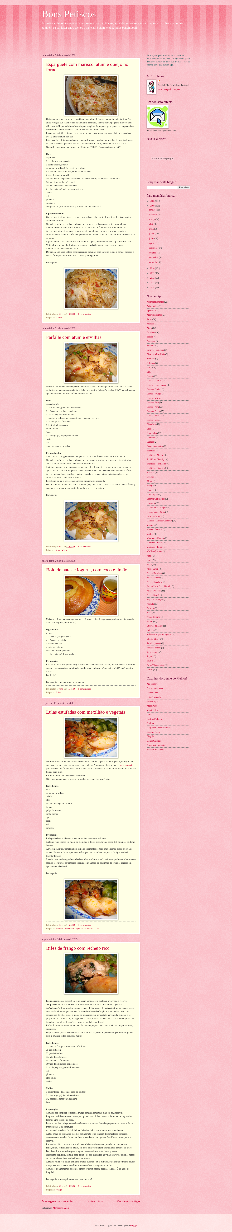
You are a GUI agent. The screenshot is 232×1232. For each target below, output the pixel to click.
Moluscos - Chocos (155, 538)
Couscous (151, 437)
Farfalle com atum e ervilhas (73, 337)
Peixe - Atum (152, 569)
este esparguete (126, 765)
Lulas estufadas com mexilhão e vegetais (85, 712)
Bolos (58, 692)
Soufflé (150, 661)
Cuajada (150, 442)
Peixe (149, 564)
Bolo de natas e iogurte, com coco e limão (86, 569)
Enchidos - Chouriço (156, 459)
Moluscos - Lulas (92, 928)
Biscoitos (151, 345)
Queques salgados (155, 626)
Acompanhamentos (155, 302)
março (152, 219)
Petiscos (150, 608)
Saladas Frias (152, 639)
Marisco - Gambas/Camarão (159, 521)
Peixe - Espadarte (154, 582)
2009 (152, 206)
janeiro (152, 210)
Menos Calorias (154, 741)
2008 (152, 201)
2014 (152, 287)
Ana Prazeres (152, 684)
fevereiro (153, 214)
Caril (149, 372)
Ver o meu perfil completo (169, 89)
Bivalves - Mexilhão (65, 928)
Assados (150, 324)
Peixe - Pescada (154, 591)
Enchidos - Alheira (155, 455)
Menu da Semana (154, 529)
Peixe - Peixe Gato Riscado (159, 586)
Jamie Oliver (152, 692)
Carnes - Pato (153, 402)
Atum (57, 550)
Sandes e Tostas (154, 647)
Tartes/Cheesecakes (155, 665)
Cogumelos (152, 433)
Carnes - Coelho (154, 389)
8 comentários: (85, 546)
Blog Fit (150, 736)
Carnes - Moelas (154, 398)
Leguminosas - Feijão (156, 507)
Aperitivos (151, 310)
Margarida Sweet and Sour (158, 727)
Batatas (150, 337)
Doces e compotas (155, 446)
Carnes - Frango (154, 394)
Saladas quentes (154, 643)
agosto (152, 243)
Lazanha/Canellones (156, 499)
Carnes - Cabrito (154, 380)
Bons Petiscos (69, 14)
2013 (152, 282)
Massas (59, 317)
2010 (152, 268)
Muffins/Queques (154, 551)
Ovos (149, 560)
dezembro (154, 262)
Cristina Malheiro (154, 719)
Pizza (149, 612)
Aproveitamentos (154, 315)
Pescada (150, 604)
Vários (150, 669)
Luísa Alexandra (154, 697)
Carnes (150, 376)
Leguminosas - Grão (156, 512)
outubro (153, 253)
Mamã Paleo (152, 710)
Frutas (149, 490)
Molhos (150, 534)
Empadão (151, 451)
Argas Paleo (152, 706)
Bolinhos (151, 363)
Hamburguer (152, 494)
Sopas (149, 656)
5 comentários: (85, 925)
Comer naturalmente (156, 745)
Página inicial (95, 1201)
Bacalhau (151, 332)
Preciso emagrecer (155, 688)
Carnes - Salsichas (155, 415)
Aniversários (152, 306)
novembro (154, 257)
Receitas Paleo (153, 732)
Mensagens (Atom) (61, 1208)
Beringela (151, 341)
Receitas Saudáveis (155, 749)
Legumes (79, 928)
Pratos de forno (153, 617)
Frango (59, 1190)
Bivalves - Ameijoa (155, 350)
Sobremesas (152, 652)
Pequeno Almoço (154, 599)
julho (152, 238)
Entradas (150, 472)
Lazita (149, 714)
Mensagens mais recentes (57, 1201)
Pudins (150, 621)
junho (152, 233)
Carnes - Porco (153, 411)
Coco (149, 429)
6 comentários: (85, 314)
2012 (152, 278)
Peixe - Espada (153, 577)
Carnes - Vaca (153, 420)
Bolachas (151, 358)
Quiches (150, 630)
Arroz (149, 319)
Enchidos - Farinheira (156, 464)
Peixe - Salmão (153, 595)
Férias (149, 481)
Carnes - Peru (153, 407)
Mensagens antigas (128, 1201)
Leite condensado (154, 516)
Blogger (133, 1225)
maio (151, 229)
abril (151, 224)
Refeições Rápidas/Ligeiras (159, 634)
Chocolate (151, 424)
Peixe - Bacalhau (154, 573)
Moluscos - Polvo (154, 547)
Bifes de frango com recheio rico (78, 948)
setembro (153, 248)
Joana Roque (152, 701)
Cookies (150, 723)
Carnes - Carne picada (156, 385)
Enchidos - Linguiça (156, 468)
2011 (152, 273)
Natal (149, 556)
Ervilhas (150, 477)
